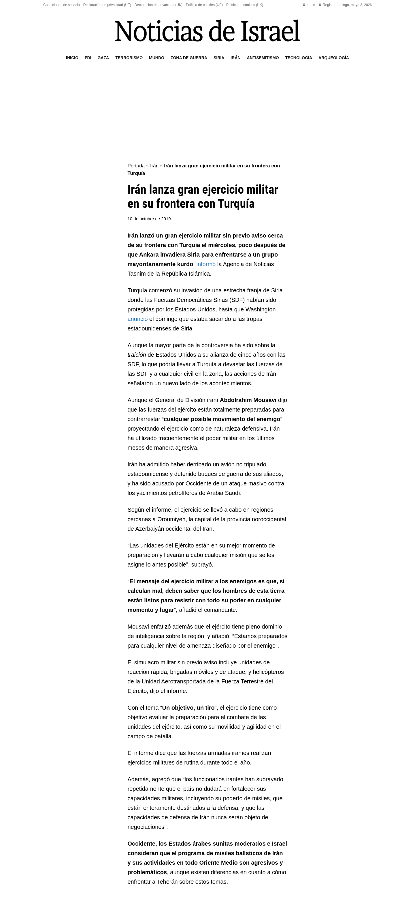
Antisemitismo (263, 57)
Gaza (103, 57)
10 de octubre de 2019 (149, 218)
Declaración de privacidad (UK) (158, 5)
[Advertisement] (207, 114)
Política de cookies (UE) (204, 5)
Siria (219, 57)
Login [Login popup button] (309, 5)
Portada (136, 166)
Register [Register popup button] (327, 5)
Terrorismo (129, 57)
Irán (235, 57)
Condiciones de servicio (61, 5)
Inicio (72, 57)
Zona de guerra (189, 57)
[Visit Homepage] (207, 30)
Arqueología (333, 57)
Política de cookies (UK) (244, 5)
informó (206, 264)
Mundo (156, 57)
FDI (88, 57)
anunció (138, 319)
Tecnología (298, 57)
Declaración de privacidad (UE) (107, 5)
